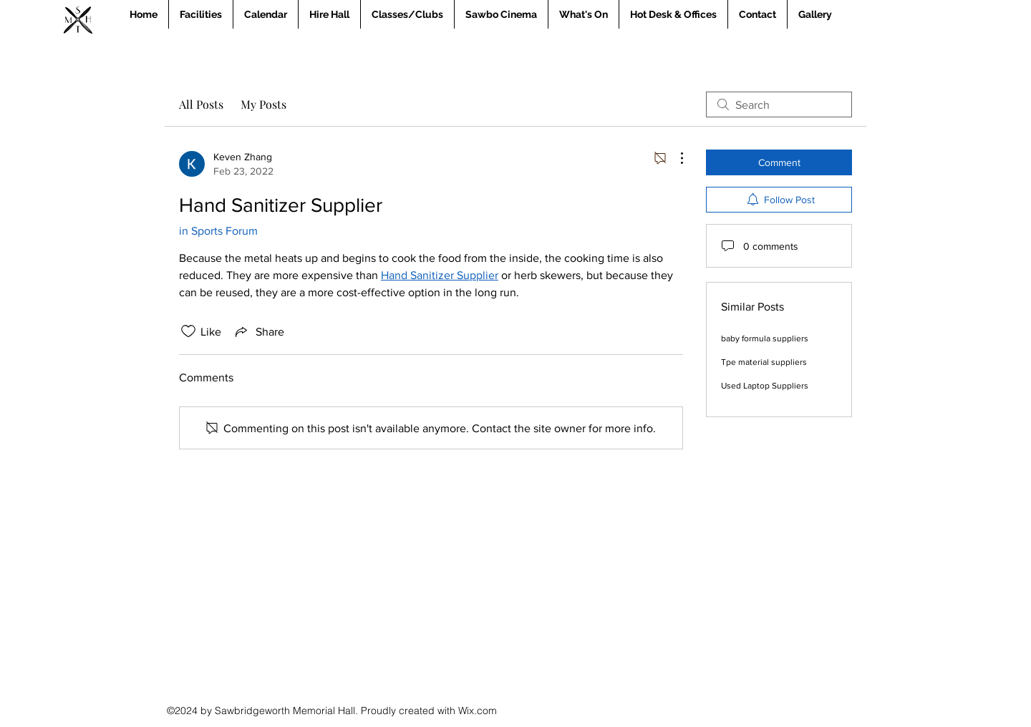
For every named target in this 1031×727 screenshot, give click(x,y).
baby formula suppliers (764, 338)
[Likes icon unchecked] (188, 331)
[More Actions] (674, 158)
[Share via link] (258, 331)
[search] (779, 104)
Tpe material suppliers (764, 362)
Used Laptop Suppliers (764, 386)
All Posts (201, 104)
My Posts (263, 104)
